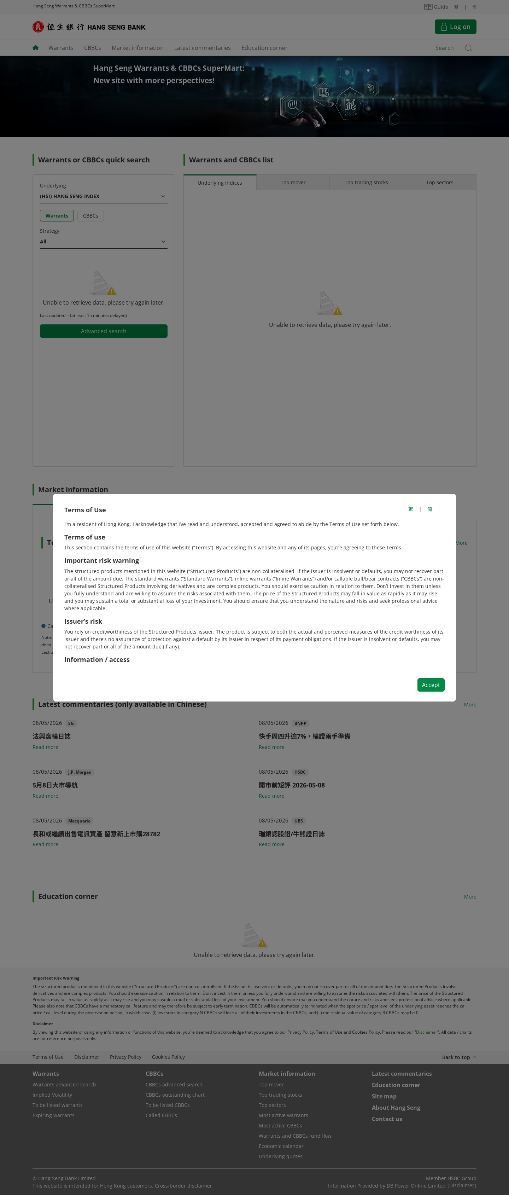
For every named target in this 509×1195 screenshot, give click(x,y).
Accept (431, 685)
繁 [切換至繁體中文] (410, 509)
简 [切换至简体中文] (429, 509)
